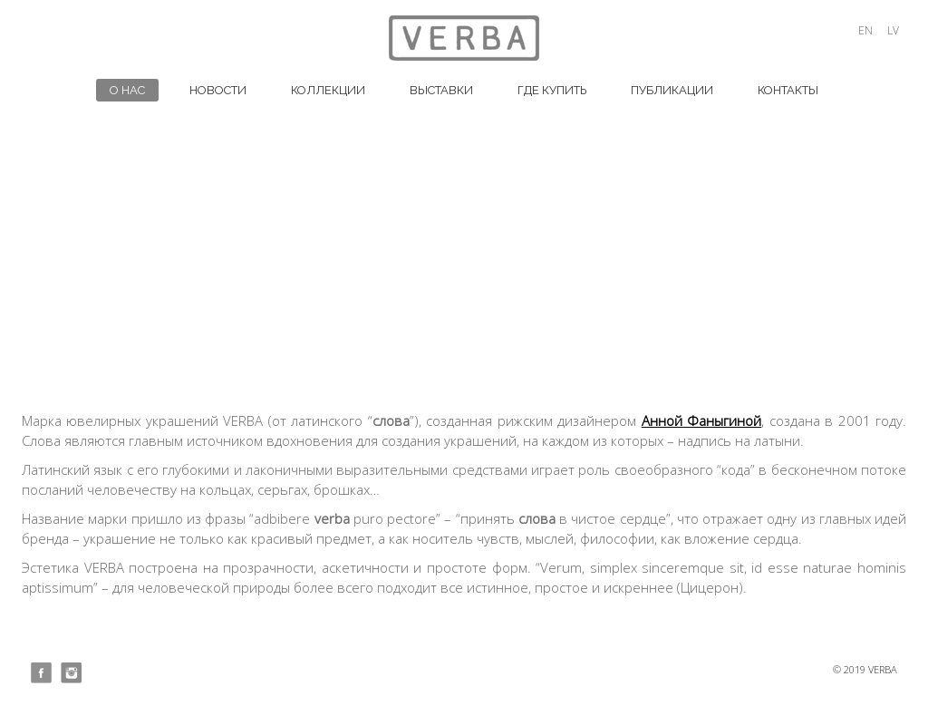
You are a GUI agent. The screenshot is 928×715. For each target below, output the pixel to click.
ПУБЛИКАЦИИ (672, 90)
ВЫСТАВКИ (441, 90)
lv (893, 30)
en (865, 30)
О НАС (127, 90)
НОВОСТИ (217, 90)
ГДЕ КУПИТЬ (551, 90)
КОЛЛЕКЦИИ (328, 90)
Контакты (788, 90)
